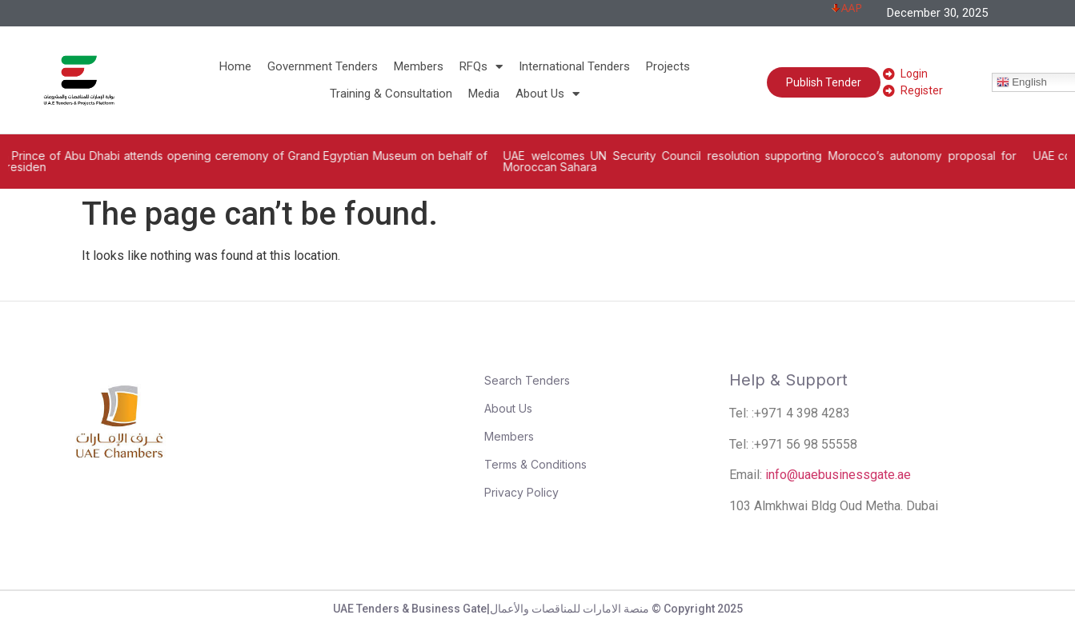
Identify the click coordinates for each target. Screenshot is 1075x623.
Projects (668, 66)
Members (418, 66)
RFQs (481, 66)
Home (235, 66)
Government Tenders (322, 66)
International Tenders (574, 66)
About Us (547, 93)
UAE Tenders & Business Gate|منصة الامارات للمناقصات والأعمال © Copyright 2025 (538, 608)
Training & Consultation (391, 93)
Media (483, 93)
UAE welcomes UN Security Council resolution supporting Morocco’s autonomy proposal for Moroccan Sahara (781, 161)
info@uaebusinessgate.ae (838, 474)
